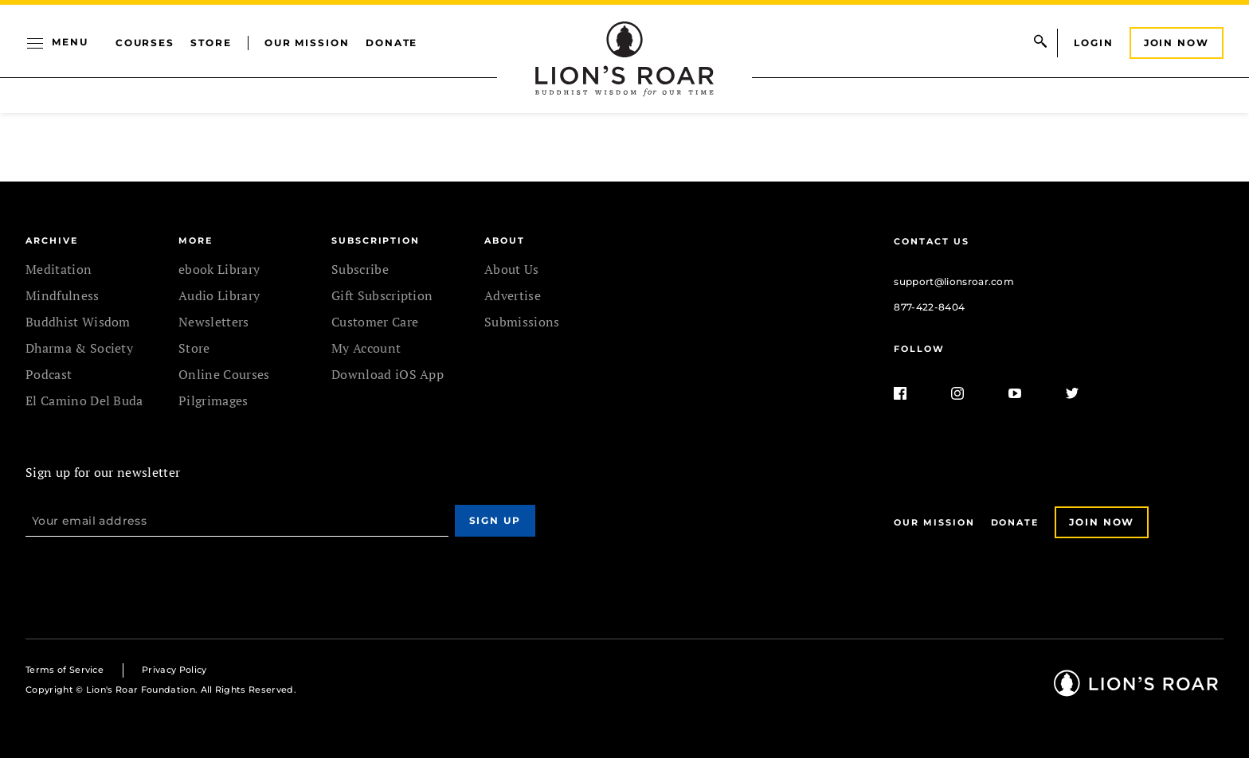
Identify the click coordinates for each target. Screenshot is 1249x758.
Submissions (522, 321)
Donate (392, 43)
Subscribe (360, 269)
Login (1094, 43)
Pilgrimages (213, 400)
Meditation (58, 269)
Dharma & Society (79, 348)
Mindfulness (62, 295)
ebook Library (219, 269)
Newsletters (213, 321)
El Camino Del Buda (84, 400)
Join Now (1176, 43)
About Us (511, 269)
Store (211, 43)
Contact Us (931, 241)
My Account (366, 348)
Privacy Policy (174, 669)
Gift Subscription (382, 295)
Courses (145, 43)
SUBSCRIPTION (375, 240)
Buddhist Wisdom (78, 321)
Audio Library (219, 295)
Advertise (512, 295)
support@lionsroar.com (954, 281)
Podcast (48, 374)
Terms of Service (64, 669)
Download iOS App (387, 374)
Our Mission (307, 43)
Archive (51, 240)
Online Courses (223, 374)
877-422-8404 (929, 307)
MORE (195, 240)
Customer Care (374, 321)
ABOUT (504, 240)
